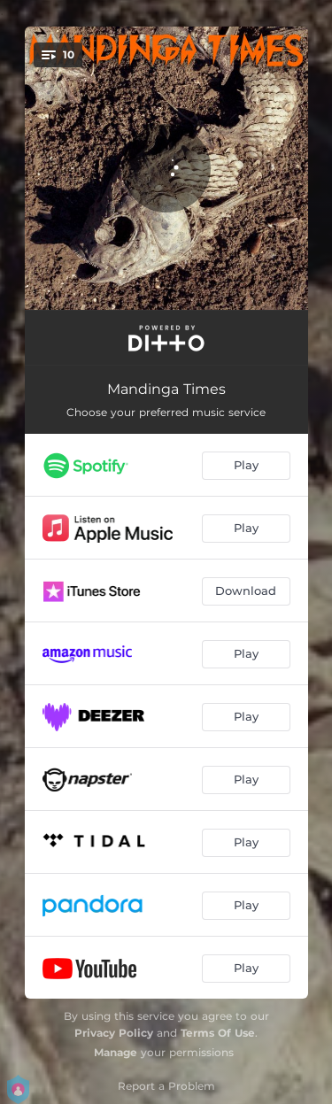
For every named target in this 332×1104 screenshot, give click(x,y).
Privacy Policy (113, 1032)
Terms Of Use (218, 1032)
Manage (115, 1052)
